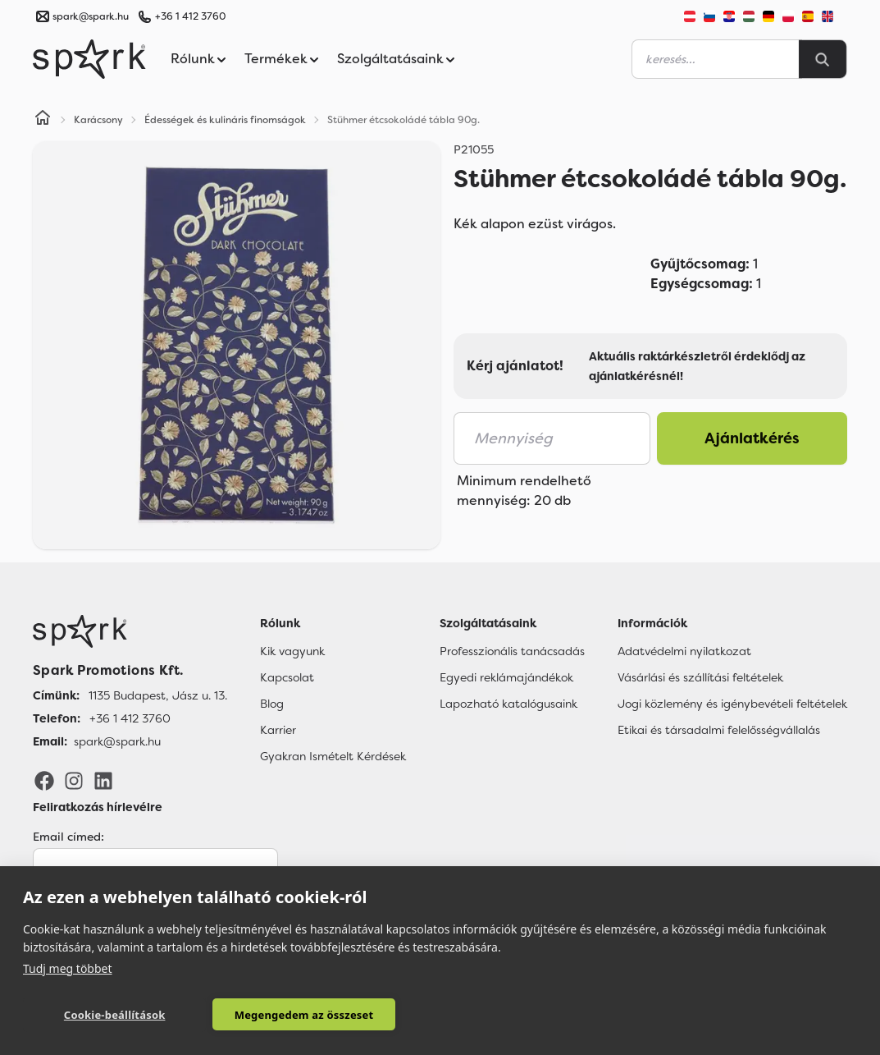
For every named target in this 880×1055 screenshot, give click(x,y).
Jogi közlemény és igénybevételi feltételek (732, 703)
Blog (272, 703)
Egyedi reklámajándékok (506, 677)
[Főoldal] (130, 631)
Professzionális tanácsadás (512, 651)
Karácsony (98, 119)
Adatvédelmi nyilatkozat (684, 651)
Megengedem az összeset (274, 1014)
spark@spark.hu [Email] (117, 741)
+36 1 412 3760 (190, 16)
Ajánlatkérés (752, 438)
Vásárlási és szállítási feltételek (700, 677)
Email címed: (68, 836)
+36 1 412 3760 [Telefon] (130, 718)
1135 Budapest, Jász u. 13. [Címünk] (158, 695)
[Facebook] (44, 779)
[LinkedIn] (103, 779)
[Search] (822, 59)
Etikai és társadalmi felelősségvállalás (719, 729)
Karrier (278, 729)
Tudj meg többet (67, 967)
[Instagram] (73, 779)
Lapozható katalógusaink (508, 703)
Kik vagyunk (292, 651)
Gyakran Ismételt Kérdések (333, 756)
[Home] (42, 120)
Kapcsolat (287, 677)
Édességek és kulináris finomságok (225, 119)
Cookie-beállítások (105, 1014)
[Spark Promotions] (89, 59)
